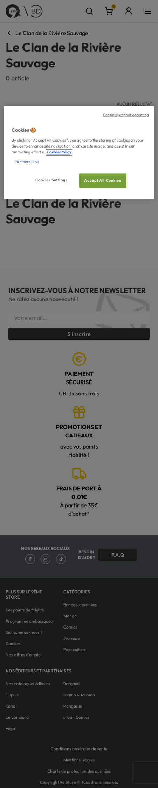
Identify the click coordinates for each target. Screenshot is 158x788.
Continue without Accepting (126, 115)
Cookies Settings (51, 180)
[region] (79, 152)
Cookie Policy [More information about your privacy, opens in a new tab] (59, 152)
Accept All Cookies (102, 180)
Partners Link (26, 161)
